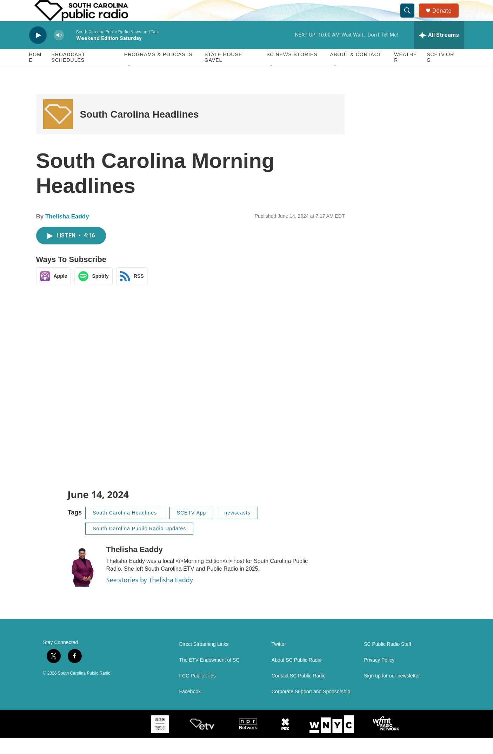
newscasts (237, 528)
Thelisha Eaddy (67, 232)
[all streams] (439, 51)
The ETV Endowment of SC (209, 675)
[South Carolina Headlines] (58, 130)
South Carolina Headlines (139, 130)
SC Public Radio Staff (387, 660)
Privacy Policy (379, 675)
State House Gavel (223, 73)
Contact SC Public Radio (299, 691)
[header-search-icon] (411, 19)
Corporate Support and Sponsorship (311, 707)
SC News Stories (291, 70)
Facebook (190, 707)
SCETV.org (440, 73)
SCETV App (191, 528)
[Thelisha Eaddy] (83, 582)
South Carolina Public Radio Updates (139, 544)
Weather (405, 73)
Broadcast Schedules (68, 73)
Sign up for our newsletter (392, 691)
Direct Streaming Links (204, 660)
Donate (446, 18)
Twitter (279, 660)
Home (35, 73)
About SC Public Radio (296, 675)
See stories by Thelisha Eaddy (149, 595)
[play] (38, 51)
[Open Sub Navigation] (129, 81)
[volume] (59, 51)
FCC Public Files (197, 691)
